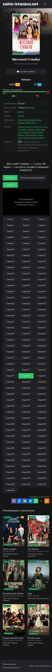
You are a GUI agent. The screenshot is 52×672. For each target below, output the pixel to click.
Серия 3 (41, 219)
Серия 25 (10, 267)
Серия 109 (10, 436)
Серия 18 (41, 249)
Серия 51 (41, 316)
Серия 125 (26, 466)
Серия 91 (10, 400)
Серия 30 (42, 273)
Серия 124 (10, 466)
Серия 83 (26, 382)
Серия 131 (26, 478)
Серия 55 (10, 328)
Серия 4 (10, 225)
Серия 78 (42, 370)
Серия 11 (26, 237)
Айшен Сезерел (38, 138)
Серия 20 (26, 255)
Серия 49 (10, 316)
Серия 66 (42, 346)
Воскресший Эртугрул (13, 638)
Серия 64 (10, 346)
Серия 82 (10, 382)
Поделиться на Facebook (19, 500)
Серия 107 (26, 430)
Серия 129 (41, 472)
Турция (21, 116)
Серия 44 (26, 303)
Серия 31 (10, 279)
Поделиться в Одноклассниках (46, 500)
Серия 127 (10, 472)
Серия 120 (41, 454)
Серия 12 (41, 237)
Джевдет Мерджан (26, 120)
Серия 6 (41, 225)
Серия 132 (42, 478)
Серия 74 (26, 364)
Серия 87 (42, 388)
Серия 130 (10, 478)
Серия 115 (10, 448)
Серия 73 (10, 364)
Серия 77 (26, 370)
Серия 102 (41, 418)
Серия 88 (10, 394)
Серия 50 (26, 316)
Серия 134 (26, 484)
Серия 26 (26, 267)
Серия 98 (26, 412)
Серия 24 (42, 261)
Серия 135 (42, 484)
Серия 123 (42, 460)
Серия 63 (42, 340)
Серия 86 (26, 388)
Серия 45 (42, 303)
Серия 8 (26, 231)
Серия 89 (26, 394)
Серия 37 (10, 291)
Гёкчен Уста (30, 123)
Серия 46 (10, 309)
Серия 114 (42, 442)
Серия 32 (26, 279)
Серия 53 (26, 322)
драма (20, 112)
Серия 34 (10, 285)
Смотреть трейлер (27, 71)
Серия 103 (10, 424)
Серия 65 (26, 346)
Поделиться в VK (24, 500)
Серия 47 (26, 309)
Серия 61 (10, 340)
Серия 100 (10, 418)
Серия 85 (10, 388)
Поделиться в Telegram (30, 500)
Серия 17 (25, 249)
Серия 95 (26, 406)
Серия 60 (42, 334)
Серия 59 (26, 334)
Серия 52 (10, 322)
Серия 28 (10, 273)
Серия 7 (10, 231)
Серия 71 (25, 358)
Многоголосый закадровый (32, 178)
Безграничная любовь (13, 593)
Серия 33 (42, 279)
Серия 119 (26, 454)
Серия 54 (42, 322)
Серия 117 (42, 448)
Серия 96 (42, 406)
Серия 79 (10, 376)
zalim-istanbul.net (20, 4)
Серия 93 (42, 400)
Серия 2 (26, 219)
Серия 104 (26, 424)
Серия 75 (41, 364)
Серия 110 (26, 436)
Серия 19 (10, 255)
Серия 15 (41, 243)
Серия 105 (41, 424)
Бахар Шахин (31, 135)
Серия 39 (42, 291)
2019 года (30, 107)
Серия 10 (10, 237)
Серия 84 (42, 382)
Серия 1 (10, 219)
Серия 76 (10, 370)
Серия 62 (26, 340)
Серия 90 (42, 394)
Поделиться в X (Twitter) (41, 500)
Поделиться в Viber (13, 500)
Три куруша (33, 549)
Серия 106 (10, 430)
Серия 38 (26, 291)
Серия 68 (26, 352)
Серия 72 (41, 358)
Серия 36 (42, 285)
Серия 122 (26, 460)
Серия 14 (26, 243)
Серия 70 (10, 358)
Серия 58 (10, 334)
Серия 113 (26, 442)
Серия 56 (26, 328)
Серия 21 (41, 255)
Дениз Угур (37, 127)
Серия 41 (26, 297)
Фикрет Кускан (24, 127)
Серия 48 (42, 309)
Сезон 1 (10, 185)
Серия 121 (10, 460)
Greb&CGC (10, 178)
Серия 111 (41, 436)
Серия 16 (10, 249)
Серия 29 (26, 273)
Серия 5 (26, 225)
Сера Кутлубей (33, 129)
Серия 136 (10, 490)
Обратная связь (9, 664)
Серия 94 (10, 406)
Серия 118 (10, 454)
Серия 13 (10, 243)
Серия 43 (10, 303)
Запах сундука (9, 549)
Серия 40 (10, 297)
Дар (30, 593)
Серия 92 (26, 400)
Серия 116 (26, 448)
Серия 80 (26, 376)
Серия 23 (26, 261)
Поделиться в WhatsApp (35, 500)
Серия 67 (10, 352)
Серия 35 (26, 285)
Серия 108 (41, 430)
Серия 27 (41, 267)
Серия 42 (42, 297)
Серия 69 (42, 352)
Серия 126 (41, 466)
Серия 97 (10, 412)
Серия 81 (41, 376)
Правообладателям (11, 668)
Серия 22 (10, 261)
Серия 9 (41, 231)
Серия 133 (10, 484)
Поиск (45, 4)
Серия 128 (26, 472)
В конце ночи (34, 638)
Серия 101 (26, 418)
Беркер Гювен (30, 132)
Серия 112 (10, 442)
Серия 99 (42, 412)
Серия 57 (41, 328)
